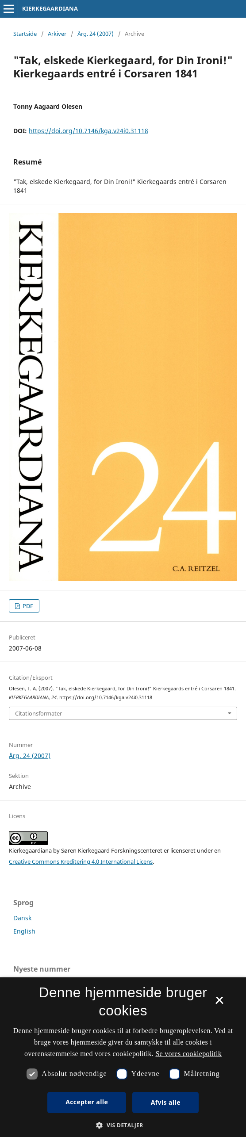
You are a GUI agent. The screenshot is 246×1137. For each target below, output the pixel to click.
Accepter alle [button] (86, 1102)
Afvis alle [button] (166, 1102)
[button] (123, 1125)
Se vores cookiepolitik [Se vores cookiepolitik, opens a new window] (188, 1053)
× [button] (219, 1003)
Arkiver (57, 34)
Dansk (22, 918)
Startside (25, 34)
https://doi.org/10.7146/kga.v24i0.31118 (88, 130)
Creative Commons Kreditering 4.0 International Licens (81, 861)
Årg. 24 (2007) (95, 34)
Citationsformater (38, 713)
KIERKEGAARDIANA (50, 8)
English (24, 931)
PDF (27, 606)
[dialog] (123, 1057)
